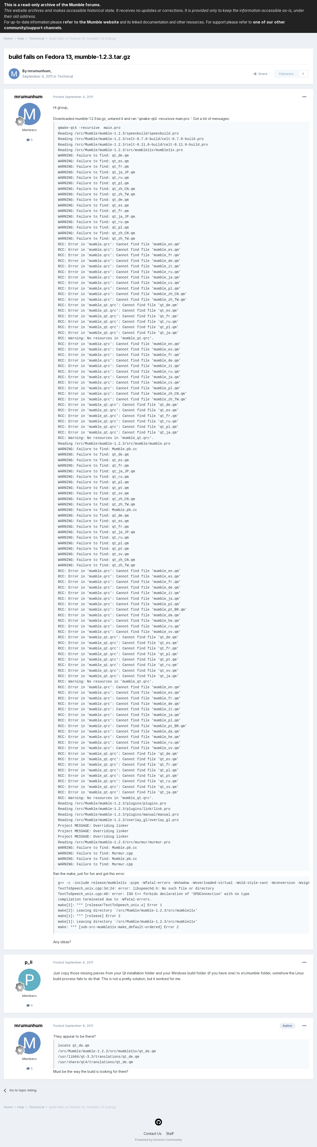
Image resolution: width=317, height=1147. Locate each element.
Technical (65, 76)
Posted (73, 97)
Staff (170, 1133)
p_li (28, 962)
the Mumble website (99, 22)
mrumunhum (39, 71)
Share (260, 74)
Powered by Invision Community (158, 1140)
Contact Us (152, 1133)
